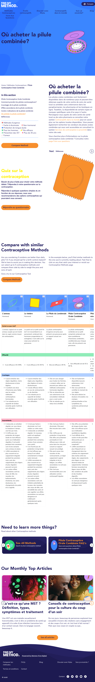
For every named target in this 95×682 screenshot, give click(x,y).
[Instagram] (76, 676)
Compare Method (20, 145)
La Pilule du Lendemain (56, 314)
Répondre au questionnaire (16, 207)
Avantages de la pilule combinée (14, 105)
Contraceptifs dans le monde (67, 120)
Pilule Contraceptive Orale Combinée (15, 99)
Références (5, 117)
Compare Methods (11, 279)
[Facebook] (68, 676)
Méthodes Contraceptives (16, 85)
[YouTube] (81, 676)
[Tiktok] (85, 676)
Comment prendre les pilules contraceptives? (19, 102)
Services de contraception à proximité (71, 130)
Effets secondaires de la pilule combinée (17, 108)
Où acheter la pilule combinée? (13, 114)
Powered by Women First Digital (34, 656)
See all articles (47, 637)
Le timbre (28, 314)
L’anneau (6, 314)
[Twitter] (72, 676)
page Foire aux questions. (59, 141)
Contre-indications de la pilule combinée (17, 111)
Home (3, 85)
